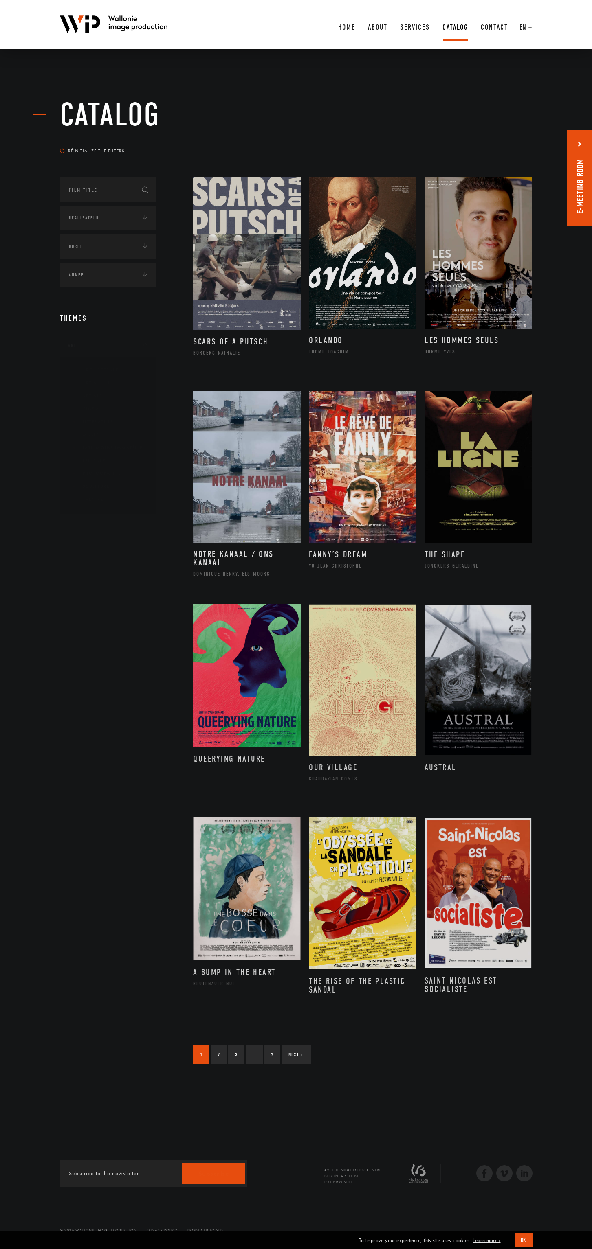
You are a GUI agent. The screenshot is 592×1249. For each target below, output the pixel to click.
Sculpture (90, 486)
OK (523, 1240)
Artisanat (90, 383)
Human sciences (88, 603)
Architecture (94, 370)
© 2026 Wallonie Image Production (98, 1230)
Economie (80, 578)
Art (72, 345)
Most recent (518, 143)
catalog (110, 115)
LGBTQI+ (78, 628)
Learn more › (486, 1240)
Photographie (95, 473)
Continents (82, 527)
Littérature (91, 422)
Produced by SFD (205, 1230)
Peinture (88, 461)
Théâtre (86, 499)
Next (295, 1055)
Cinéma (86, 409)
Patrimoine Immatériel (107, 448)
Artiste (86, 396)
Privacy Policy (162, 1230)
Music (84, 435)
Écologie (79, 553)
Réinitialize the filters (92, 150)
